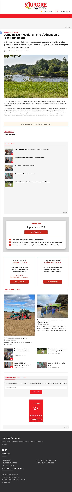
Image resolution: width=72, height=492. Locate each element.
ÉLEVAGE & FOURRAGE (10, 463)
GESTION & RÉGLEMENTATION (47, 460)
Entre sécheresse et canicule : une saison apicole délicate (32, 182)
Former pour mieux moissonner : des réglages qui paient (49, 321)
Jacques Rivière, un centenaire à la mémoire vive (29, 157)
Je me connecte (65, 11)
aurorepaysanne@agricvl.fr (10, 474)
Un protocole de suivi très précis (24, 174)
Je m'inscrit (19, 275)
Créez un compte (52, 282)
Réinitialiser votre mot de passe (19, 277)
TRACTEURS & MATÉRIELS (46, 463)
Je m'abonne (47, 11)
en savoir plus (36, 419)
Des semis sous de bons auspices (15, 338)
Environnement (10, 134)
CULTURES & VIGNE (8, 466)
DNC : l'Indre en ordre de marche (25, 165)
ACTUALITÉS (8, 131)
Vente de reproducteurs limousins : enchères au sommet (32, 149)
